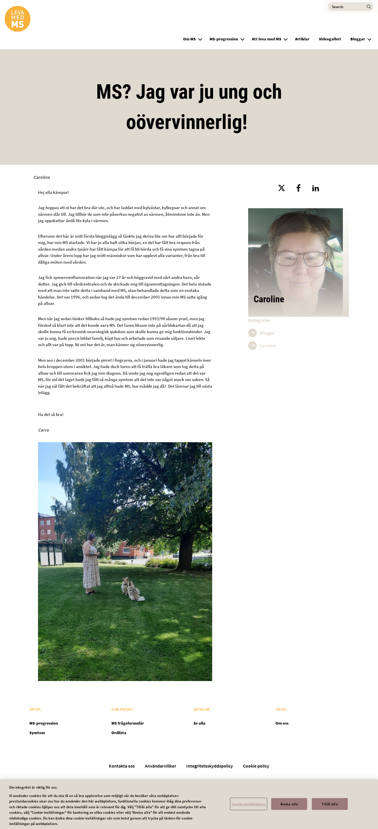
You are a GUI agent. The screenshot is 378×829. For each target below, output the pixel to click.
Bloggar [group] (357, 39)
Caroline (42, 177)
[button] (200, 38)
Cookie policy (256, 766)
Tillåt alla (330, 806)
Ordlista (118, 732)
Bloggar (267, 333)
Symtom (37, 732)
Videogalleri (330, 39)
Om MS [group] (189, 39)
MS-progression (224, 39)
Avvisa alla (289, 806)
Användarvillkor (160, 766)
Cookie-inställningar (248, 806)
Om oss (282, 723)
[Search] (351, 6)
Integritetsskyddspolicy (209, 766)
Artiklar (302, 39)
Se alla (199, 723)
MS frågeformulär (127, 723)
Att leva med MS (266, 39)
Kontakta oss (122, 766)
